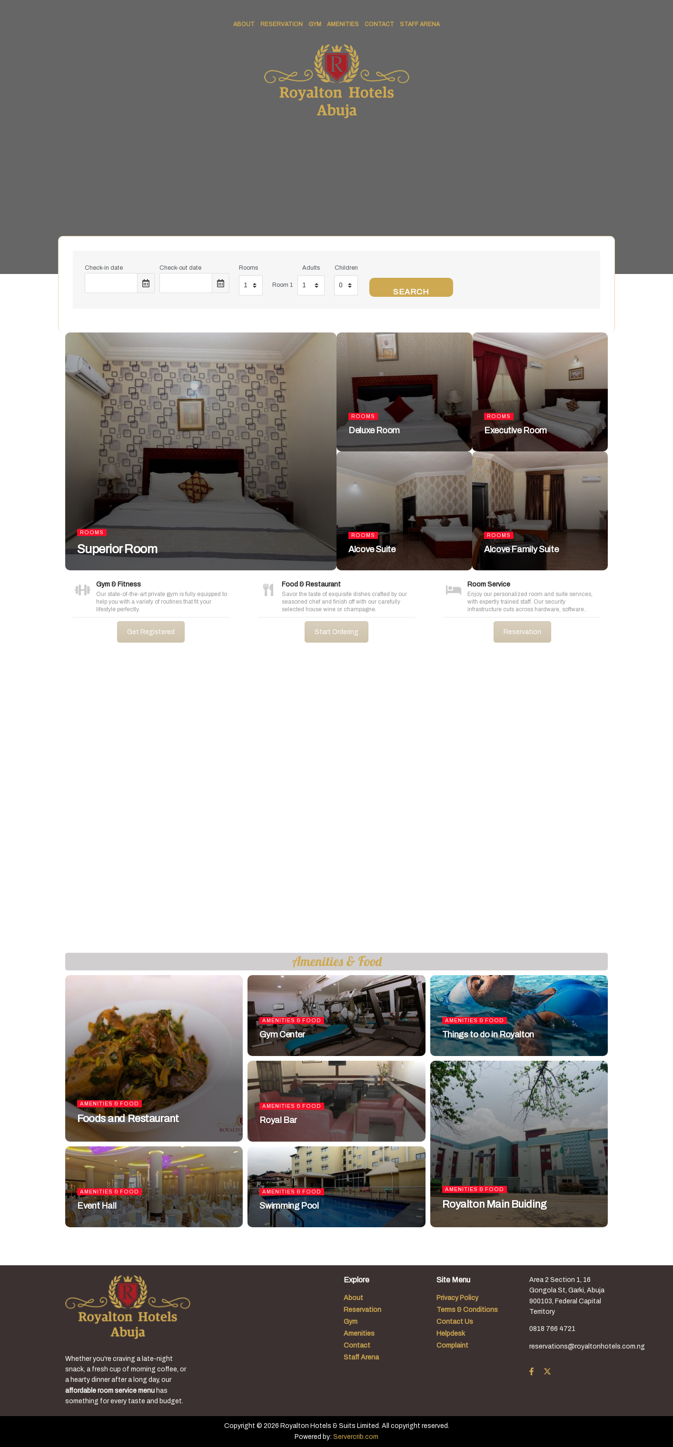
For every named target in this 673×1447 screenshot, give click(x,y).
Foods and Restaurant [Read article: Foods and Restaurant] (127, 1118)
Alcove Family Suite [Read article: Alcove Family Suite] (521, 549)
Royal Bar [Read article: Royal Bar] (278, 1120)
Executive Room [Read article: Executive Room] (515, 430)
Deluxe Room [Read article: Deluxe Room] (374, 430)
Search (411, 292)
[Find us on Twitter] (547, 1372)
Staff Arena (420, 24)
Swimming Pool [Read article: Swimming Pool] (288, 1206)
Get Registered (151, 632)
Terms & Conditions (467, 1309)
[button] (14, 805)
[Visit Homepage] (336, 81)
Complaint (452, 1345)
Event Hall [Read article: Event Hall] (96, 1206)
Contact (379, 24)
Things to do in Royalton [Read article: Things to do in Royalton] (488, 1034)
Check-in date (104, 267)
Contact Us (454, 1321)
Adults (311, 267)
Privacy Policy (457, 1297)
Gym (314, 24)
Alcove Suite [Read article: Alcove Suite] (372, 549)
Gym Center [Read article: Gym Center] (282, 1034)
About (244, 24)
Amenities (343, 24)
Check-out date (180, 267)
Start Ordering (336, 632)
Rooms (248, 267)
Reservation (281, 24)
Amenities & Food (109, 1103)
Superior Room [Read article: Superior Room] (117, 549)
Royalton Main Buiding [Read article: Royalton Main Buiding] (494, 1204)
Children (346, 267)
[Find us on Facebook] (531, 1372)
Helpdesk (450, 1333)
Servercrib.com (355, 1436)
